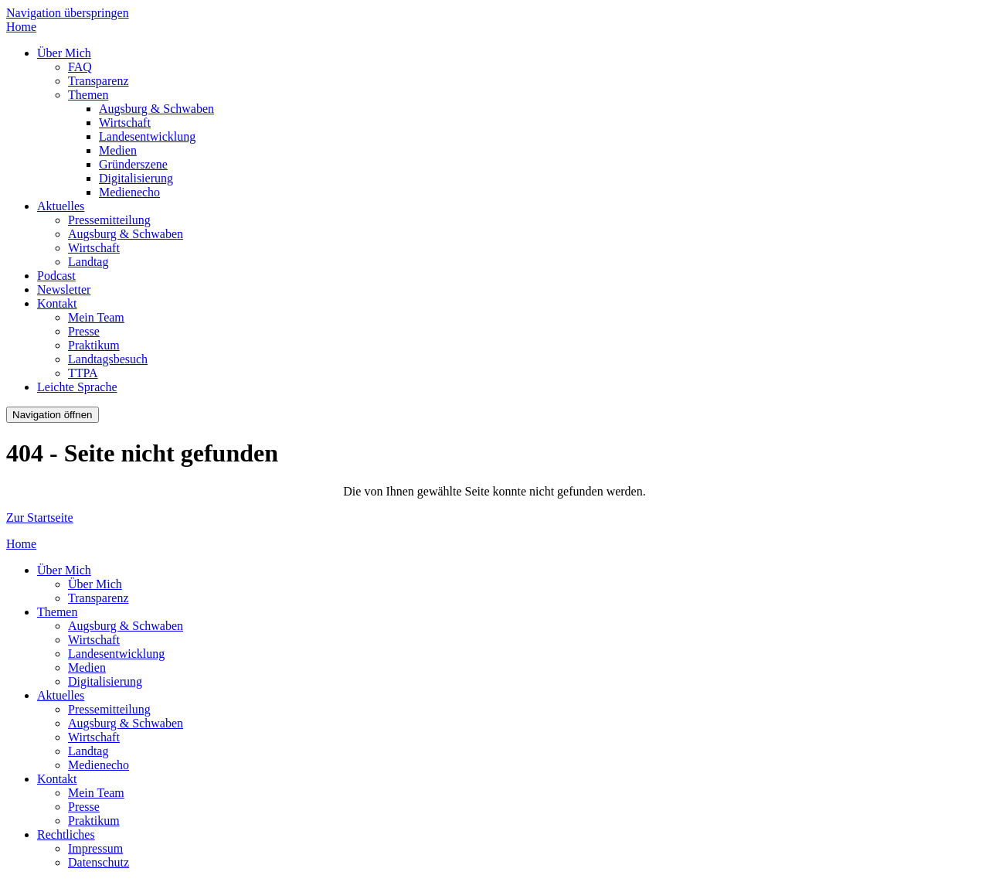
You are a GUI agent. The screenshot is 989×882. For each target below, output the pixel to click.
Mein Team (96, 317)
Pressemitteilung (109, 219)
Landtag (88, 261)
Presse (84, 331)
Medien (118, 150)
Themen (88, 94)
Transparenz (98, 80)
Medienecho (129, 192)
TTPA (83, 373)
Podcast (56, 275)
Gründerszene (133, 164)
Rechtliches (66, 834)
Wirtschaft (125, 122)
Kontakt (57, 303)
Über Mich (64, 53)
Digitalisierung (136, 178)
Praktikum (94, 345)
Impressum (95, 848)
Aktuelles (60, 206)
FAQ (80, 66)
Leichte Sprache (77, 386)
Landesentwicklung (147, 136)
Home (21, 26)
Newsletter (63, 289)
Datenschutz (98, 862)
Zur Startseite (39, 517)
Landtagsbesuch (108, 359)
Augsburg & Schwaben (156, 108)
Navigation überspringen (67, 12)
